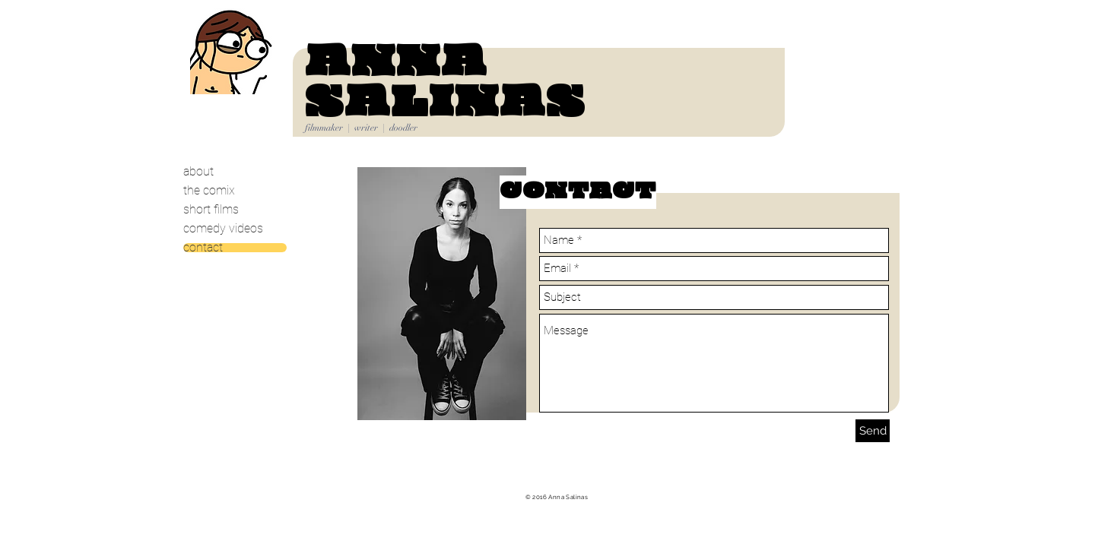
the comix (209, 190)
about (198, 171)
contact (203, 247)
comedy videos (223, 228)
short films (211, 209)
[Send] (872, 430)
